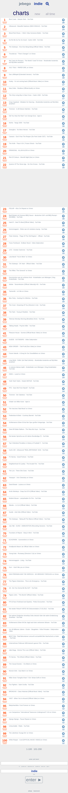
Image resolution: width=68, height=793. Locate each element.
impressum (36, 791)
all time (50, 14)
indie (38, 4)
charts (21, 13)
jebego (25, 4)
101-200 (38, 749)
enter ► (34, 779)
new (37, 14)
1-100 (29, 749)
